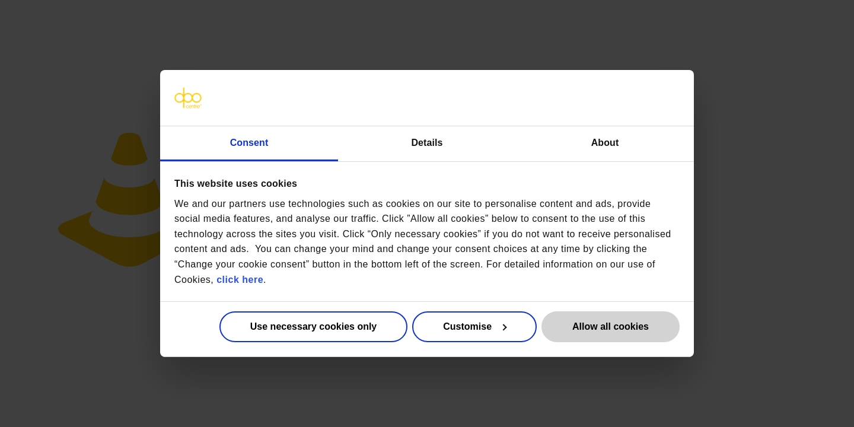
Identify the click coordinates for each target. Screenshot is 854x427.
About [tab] (605, 143)
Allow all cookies (610, 326)
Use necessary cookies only (313, 326)
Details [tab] (426, 143)
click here (239, 279)
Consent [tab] (249, 143)
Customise (474, 326)
